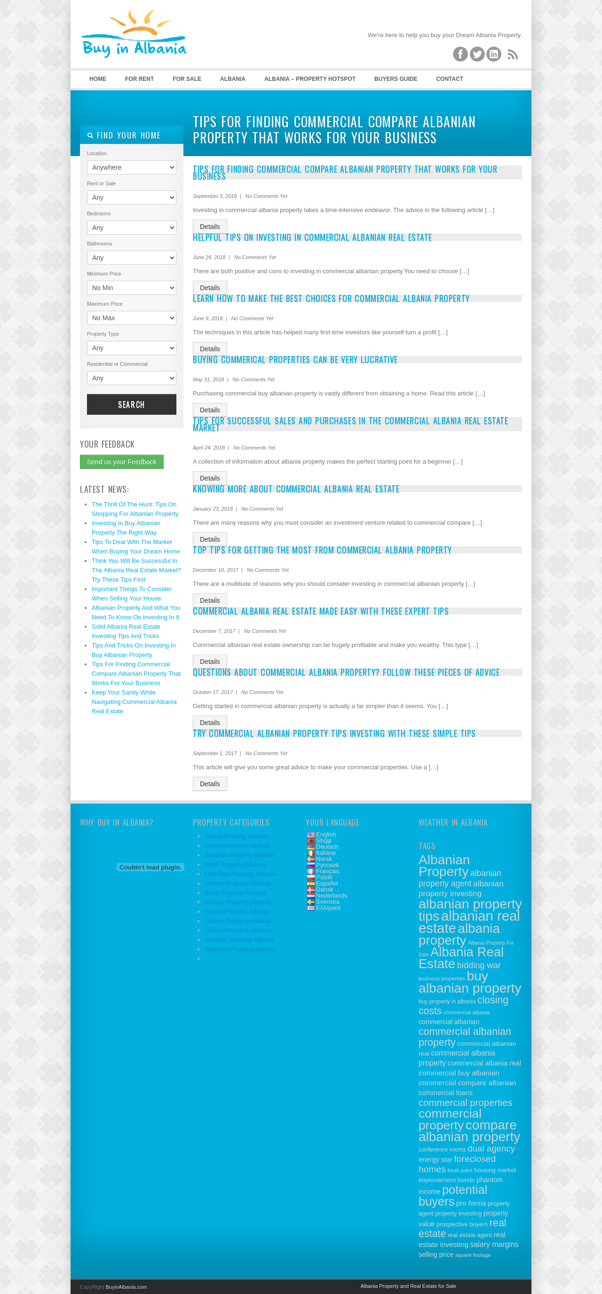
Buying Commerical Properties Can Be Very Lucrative (295, 359)
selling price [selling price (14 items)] (436, 1254)
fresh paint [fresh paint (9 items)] (459, 1170)
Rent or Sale (101, 183)
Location (97, 153)
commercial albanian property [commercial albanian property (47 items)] (465, 1037)
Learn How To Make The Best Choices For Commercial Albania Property (331, 298)
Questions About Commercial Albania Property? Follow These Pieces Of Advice (346, 672)
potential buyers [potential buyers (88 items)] (453, 1195)
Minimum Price (104, 273)
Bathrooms (99, 243)
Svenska (328, 901)
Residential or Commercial (117, 364)
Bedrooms (99, 213)
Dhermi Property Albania (238, 883)
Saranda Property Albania (239, 855)
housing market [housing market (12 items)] (495, 1170)
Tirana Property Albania (236, 836)
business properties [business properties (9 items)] (442, 978)
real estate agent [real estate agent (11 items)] (470, 1235)
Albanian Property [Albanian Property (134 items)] (444, 865)
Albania (233, 79)
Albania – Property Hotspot (310, 79)
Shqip (324, 840)
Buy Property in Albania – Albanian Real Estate (150, 47)
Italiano (326, 852)
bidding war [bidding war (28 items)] (479, 965)
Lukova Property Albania (238, 920)
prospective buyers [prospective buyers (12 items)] (462, 1224)
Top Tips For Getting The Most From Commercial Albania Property (322, 550)
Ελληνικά (328, 907)
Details (210, 226)
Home (97, 79)
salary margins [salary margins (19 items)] (494, 1244)
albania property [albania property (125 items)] (459, 934)
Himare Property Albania (238, 902)
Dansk (324, 889)
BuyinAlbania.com (126, 1287)
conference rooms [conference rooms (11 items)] (442, 1149)
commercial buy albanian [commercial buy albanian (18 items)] (459, 1073)
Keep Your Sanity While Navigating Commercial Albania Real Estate (134, 702)
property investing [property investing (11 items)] (458, 1213)
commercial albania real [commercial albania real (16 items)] (484, 1063)
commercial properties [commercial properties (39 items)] (466, 1102)
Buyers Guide (395, 79)
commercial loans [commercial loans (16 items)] (446, 1093)
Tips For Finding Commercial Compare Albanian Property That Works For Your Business (136, 673)
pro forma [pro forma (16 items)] (471, 1203)
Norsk (324, 858)
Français (328, 871)
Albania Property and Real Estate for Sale (408, 1286)
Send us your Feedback (122, 462)
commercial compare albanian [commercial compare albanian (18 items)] (467, 1083)
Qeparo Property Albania (238, 930)
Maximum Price (105, 304)
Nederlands (332, 895)
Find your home (124, 135)
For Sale (187, 79)
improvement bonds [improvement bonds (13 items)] (447, 1180)
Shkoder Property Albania (239, 939)
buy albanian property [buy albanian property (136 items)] (470, 981)
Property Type (103, 334)
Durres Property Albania (237, 845)
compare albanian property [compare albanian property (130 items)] (469, 1131)
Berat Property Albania (235, 892)
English (326, 834)
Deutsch (327, 846)
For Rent (139, 79)
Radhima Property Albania (240, 949)
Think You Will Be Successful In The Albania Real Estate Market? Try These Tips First (136, 570)
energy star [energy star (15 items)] (435, 1159)
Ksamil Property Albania (237, 911)
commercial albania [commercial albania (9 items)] (467, 1012)
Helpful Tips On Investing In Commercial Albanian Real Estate (312, 237)
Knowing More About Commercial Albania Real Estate (296, 488)
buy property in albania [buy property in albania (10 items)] (447, 1001)
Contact (449, 79)
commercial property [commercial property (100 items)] (450, 1119)
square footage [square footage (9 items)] (473, 1255)
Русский (327, 864)
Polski (324, 877)
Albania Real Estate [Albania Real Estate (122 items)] (461, 958)
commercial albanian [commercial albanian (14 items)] (449, 1022)
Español (327, 883)
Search (131, 404)
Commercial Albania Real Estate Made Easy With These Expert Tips (321, 611)
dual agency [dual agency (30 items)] (491, 1148)
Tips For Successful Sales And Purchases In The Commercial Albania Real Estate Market (350, 424)
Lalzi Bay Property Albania (240, 873)
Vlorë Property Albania (235, 864)
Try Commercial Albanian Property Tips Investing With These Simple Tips (334, 733)
